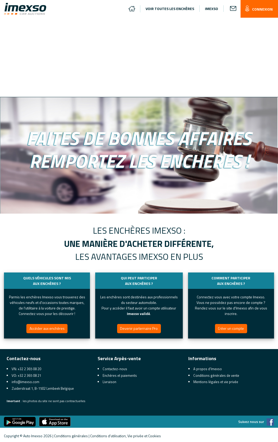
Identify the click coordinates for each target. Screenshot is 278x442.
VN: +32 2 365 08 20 (26, 369)
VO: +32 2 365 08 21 (26, 375)
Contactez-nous (115, 369)
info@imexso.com (25, 381)
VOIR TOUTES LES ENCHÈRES (170, 8)
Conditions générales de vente (216, 375)
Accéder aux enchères (47, 328)
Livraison (109, 381)
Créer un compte (231, 328)
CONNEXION (258, 8)
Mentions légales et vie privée (215, 381)
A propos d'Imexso (207, 369)
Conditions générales (71, 436)
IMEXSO (211, 8)
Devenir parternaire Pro (139, 328)
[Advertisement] (141, 57)
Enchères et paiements (120, 375)
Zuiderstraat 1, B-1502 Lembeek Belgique (43, 388)
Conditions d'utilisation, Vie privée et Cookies (125, 436)
